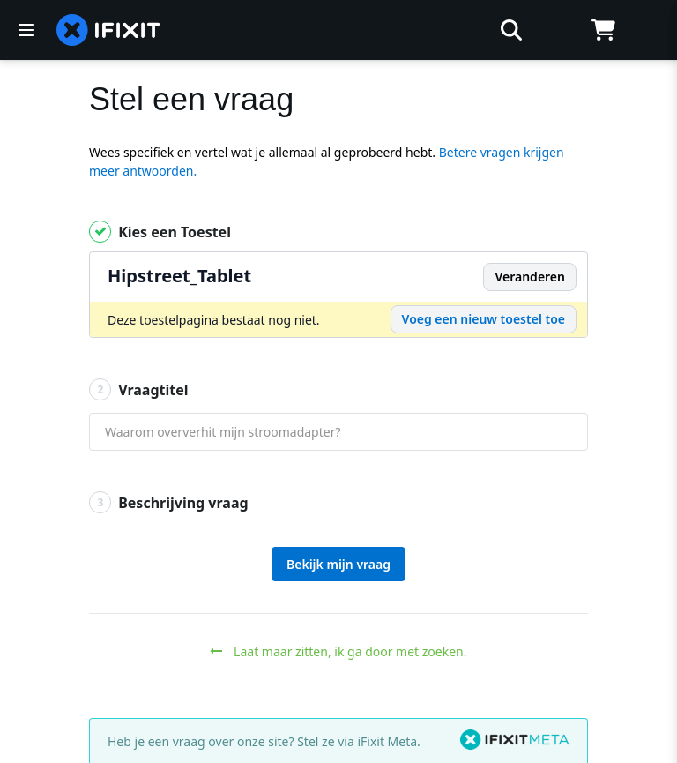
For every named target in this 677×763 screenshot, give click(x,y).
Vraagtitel (139, 389)
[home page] (108, 30)
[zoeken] (357, 30)
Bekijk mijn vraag (338, 564)
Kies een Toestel (160, 232)
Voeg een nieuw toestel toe (483, 318)
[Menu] (26, 30)
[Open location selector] (557, 30)
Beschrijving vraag (169, 502)
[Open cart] (603, 30)
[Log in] (648, 30)
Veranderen (530, 276)
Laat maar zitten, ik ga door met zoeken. (338, 651)
